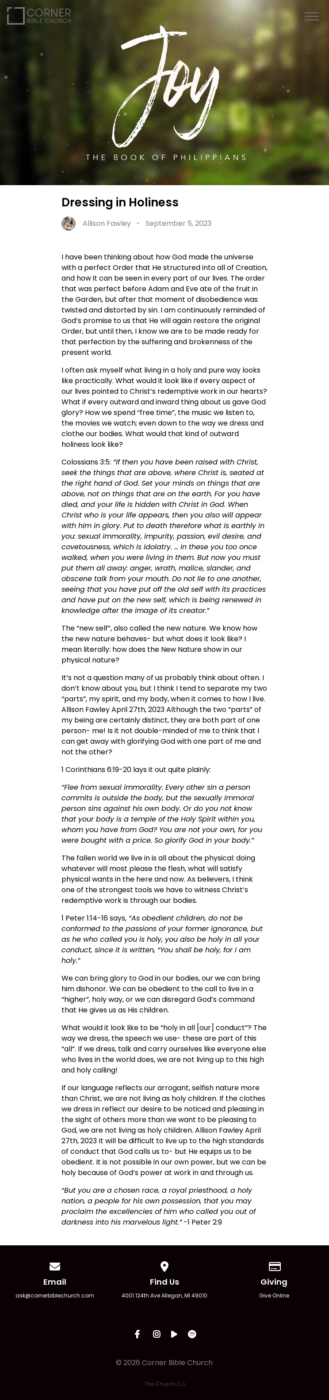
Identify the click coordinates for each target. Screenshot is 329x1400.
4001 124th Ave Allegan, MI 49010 (164, 1295)
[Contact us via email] (54, 1265)
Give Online (274, 1295)
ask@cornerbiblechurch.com (54, 1295)
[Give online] (274, 1265)
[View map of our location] (164, 1265)
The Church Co (164, 1384)
